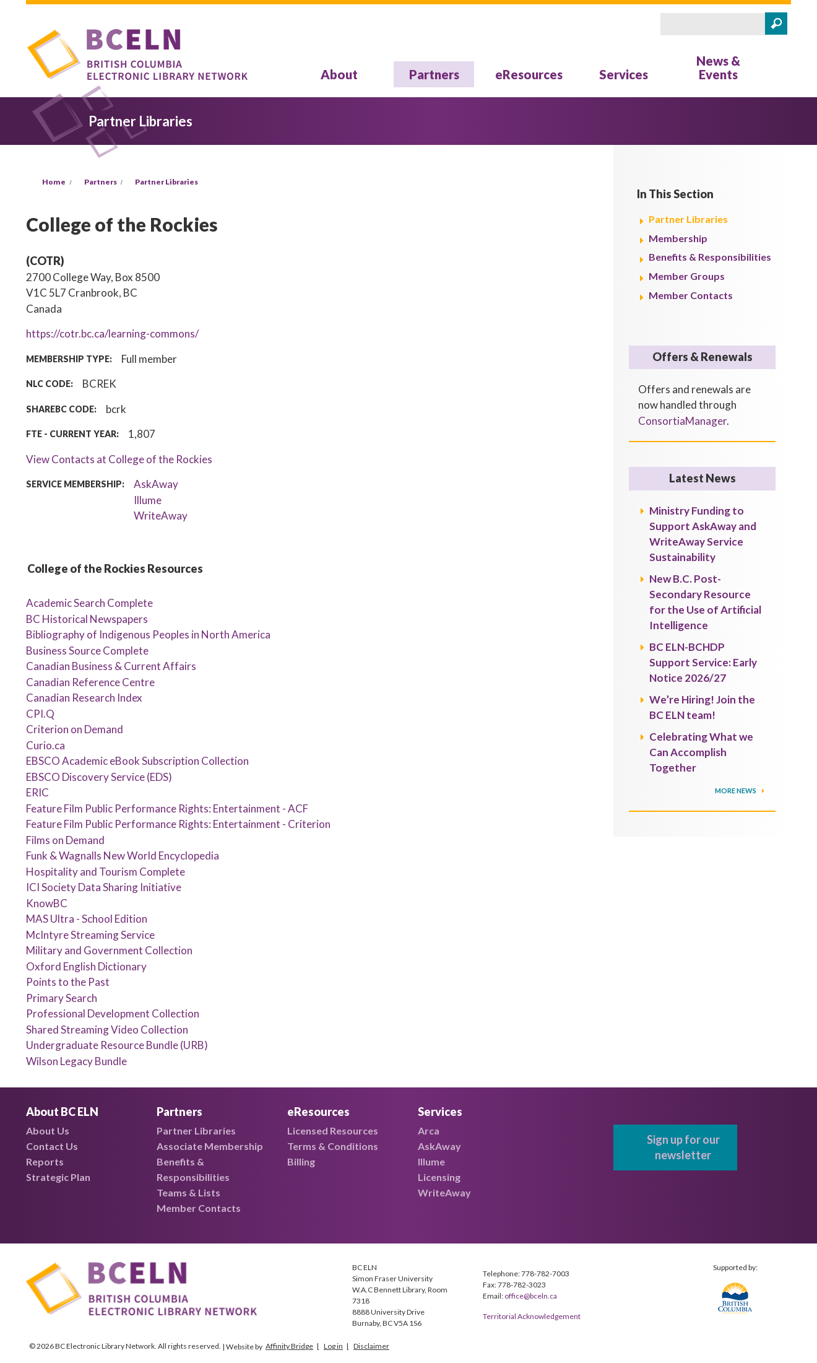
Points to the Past (68, 981)
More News (736, 790)
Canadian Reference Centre (90, 682)
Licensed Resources (332, 1130)
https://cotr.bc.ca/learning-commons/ (112, 333)
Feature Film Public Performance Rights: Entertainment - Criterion (178, 823)
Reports (45, 1161)
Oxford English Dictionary (86, 966)
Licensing (439, 1177)
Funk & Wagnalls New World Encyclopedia (122, 855)
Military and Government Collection (109, 950)
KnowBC (46, 903)
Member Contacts (691, 295)
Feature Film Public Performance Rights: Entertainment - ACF (167, 808)
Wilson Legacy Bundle (76, 1061)
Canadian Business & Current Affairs (111, 666)
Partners (434, 74)
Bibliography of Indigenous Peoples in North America (148, 634)
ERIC (37, 792)
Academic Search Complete (89, 602)
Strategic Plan (58, 1177)
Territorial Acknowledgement (532, 1316)
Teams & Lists (188, 1192)
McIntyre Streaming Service (90, 934)
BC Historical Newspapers (87, 618)
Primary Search (61, 997)
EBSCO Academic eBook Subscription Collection (137, 760)
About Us (47, 1130)
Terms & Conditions (332, 1146)
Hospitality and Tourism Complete (105, 871)
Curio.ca (45, 745)
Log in (333, 1346)
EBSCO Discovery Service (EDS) (99, 776)
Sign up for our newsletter (683, 1147)
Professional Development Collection (112, 1013)
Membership (678, 238)
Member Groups (687, 276)
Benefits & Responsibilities (710, 257)
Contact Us (52, 1146)
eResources (529, 74)
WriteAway (161, 515)
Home (54, 181)
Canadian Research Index (84, 697)
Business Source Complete (87, 650)
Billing (301, 1161)
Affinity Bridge (289, 1346)
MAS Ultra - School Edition (86, 918)
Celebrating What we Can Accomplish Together (701, 752)
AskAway (156, 483)
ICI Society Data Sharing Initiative (103, 887)
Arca (428, 1130)
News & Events (718, 67)
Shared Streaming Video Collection (107, 1029)
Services (623, 74)
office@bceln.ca (530, 1295)
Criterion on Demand (74, 729)
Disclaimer (371, 1346)
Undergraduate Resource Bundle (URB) (117, 1045)
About (339, 74)
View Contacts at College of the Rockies (119, 459)
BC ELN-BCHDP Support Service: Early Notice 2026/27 (703, 662)
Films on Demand (65, 840)
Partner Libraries (166, 181)
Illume (148, 500)
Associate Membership (210, 1146)
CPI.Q (40, 713)
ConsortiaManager (682, 420)
